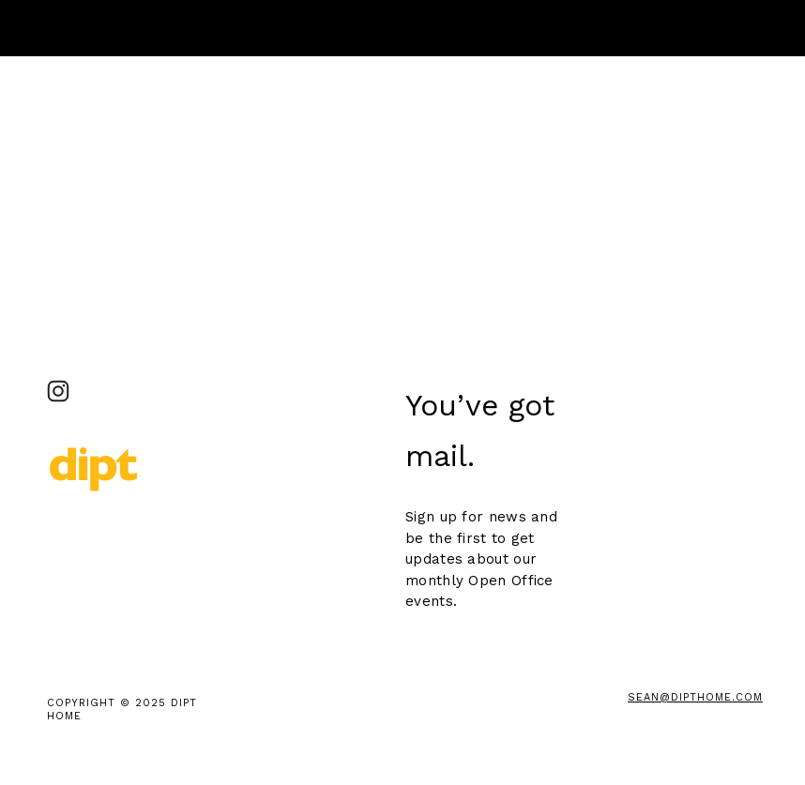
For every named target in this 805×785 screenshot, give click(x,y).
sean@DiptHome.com (695, 697)
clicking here (352, 175)
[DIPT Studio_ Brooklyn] (58, 391)
